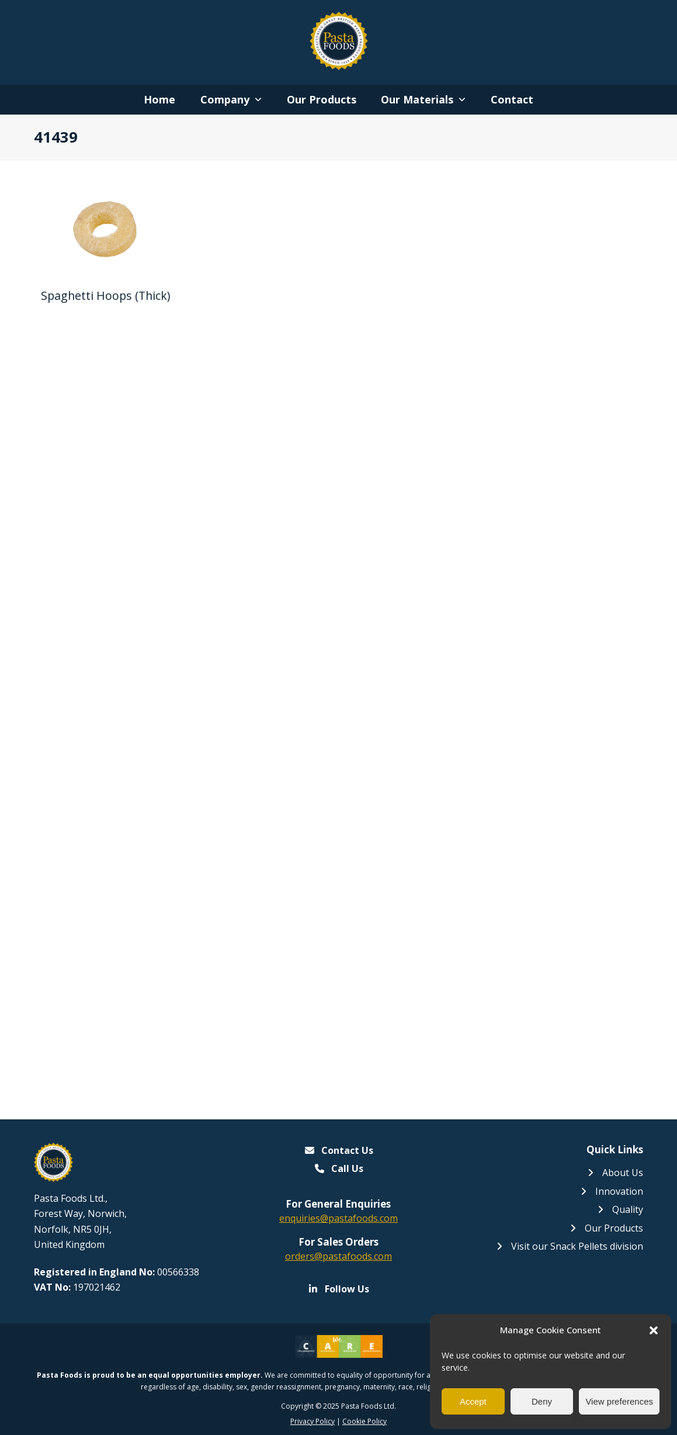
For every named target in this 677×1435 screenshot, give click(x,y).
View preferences (619, 1401)
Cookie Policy (364, 1421)
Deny (542, 1401)
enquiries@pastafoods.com (338, 1218)
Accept (473, 1401)
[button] (653, 1330)
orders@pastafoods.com (338, 1256)
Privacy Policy (312, 1421)
